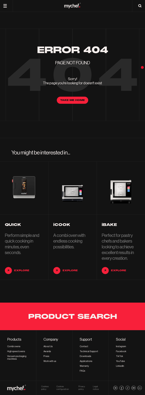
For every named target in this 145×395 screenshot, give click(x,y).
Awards (47, 351)
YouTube (120, 361)
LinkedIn (120, 366)
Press (46, 356)
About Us (48, 346)
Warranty (84, 366)
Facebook (121, 351)
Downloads (85, 356)
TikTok (119, 356)
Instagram (121, 346)
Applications (86, 361)
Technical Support (89, 351)
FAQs (82, 371)
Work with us (49, 361)
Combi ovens (13, 346)
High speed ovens (16, 351)
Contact (84, 346)
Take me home (72, 100)
